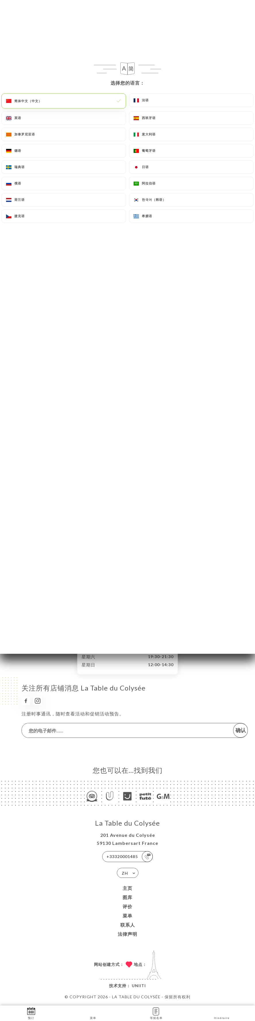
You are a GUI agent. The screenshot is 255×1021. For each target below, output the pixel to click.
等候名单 (156, 1013)
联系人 (127, 924)
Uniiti (139, 985)
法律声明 (127, 934)
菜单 (127, 915)
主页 (127, 888)
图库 (127, 897)
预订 (31, 1013)
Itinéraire (221, 1013)
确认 (240, 730)
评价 (127, 906)
